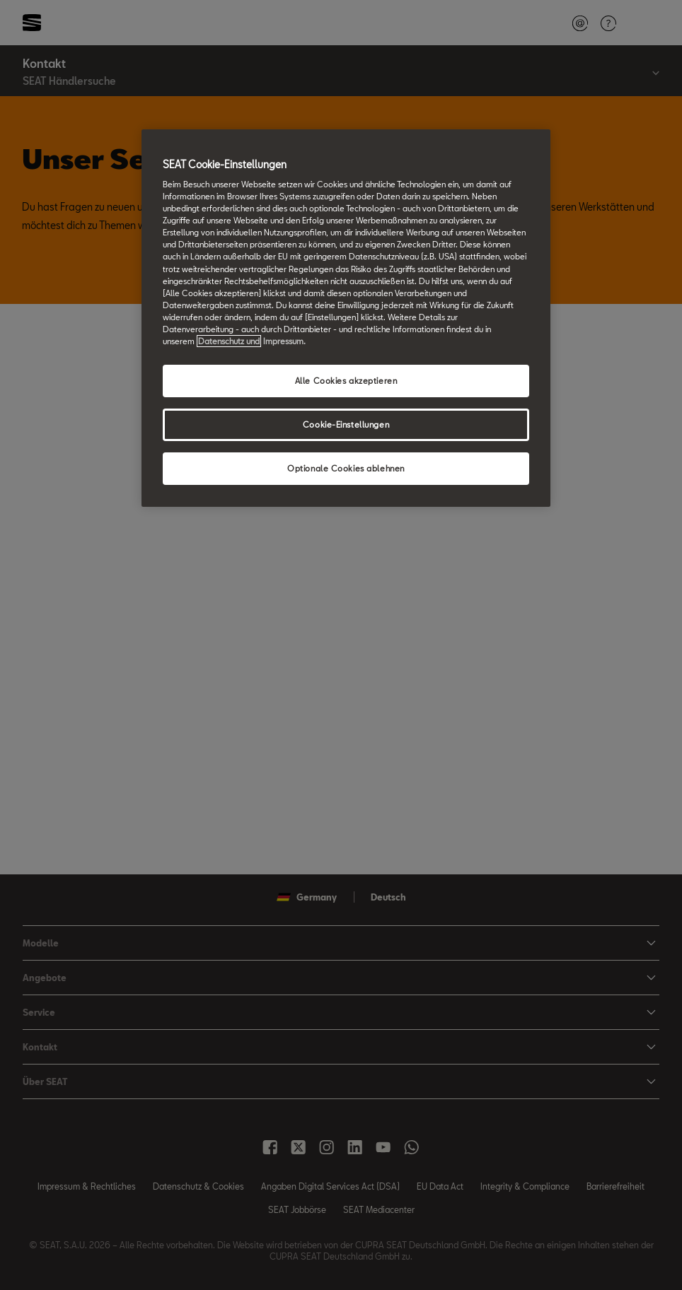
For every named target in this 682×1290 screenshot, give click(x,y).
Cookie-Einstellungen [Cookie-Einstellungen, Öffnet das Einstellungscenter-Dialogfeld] (346, 424)
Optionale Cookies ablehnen (346, 468)
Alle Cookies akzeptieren (346, 380)
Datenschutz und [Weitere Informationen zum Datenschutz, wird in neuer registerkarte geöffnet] (229, 341)
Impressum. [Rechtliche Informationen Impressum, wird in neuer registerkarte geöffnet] (284, 341)
